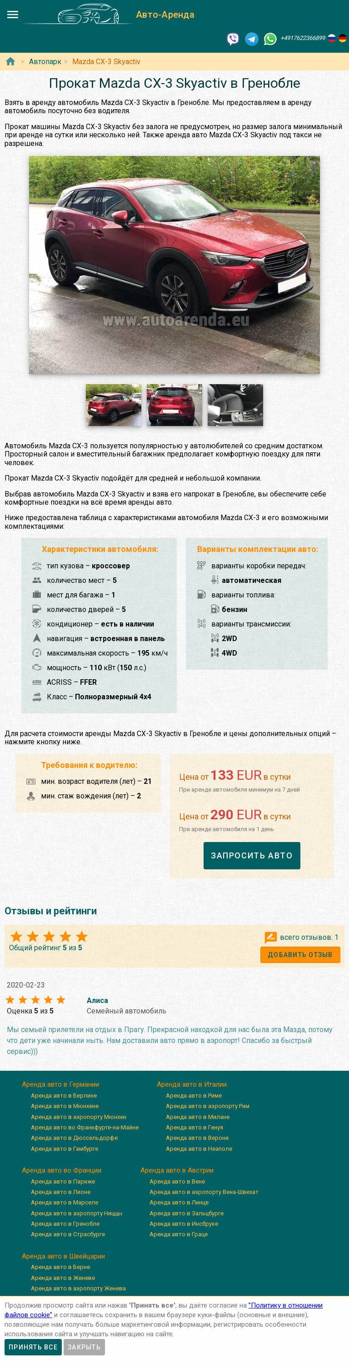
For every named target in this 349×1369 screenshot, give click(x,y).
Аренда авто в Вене (177, 1181)
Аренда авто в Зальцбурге (187, 1213)
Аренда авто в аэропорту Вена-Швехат (204, 1191)
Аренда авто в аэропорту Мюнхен (78, 1116)
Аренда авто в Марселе (64, 1202)
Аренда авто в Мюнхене (65, 1106)
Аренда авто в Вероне (197, 1137)
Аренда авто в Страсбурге (68, 1234)
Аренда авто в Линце (179, 1202)
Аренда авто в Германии (60, 1084)
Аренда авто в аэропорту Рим (207, 1106)
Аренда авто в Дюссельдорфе (74, 1137)
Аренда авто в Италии (192, 1084)
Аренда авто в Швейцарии (63, 1256)
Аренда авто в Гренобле (65, 1223)
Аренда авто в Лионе (60, 1191)
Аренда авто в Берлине (64, 1095)
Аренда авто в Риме (194, 1095)
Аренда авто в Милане (197, 1116)
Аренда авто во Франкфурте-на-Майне (85, 1127)
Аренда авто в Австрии (177, 1170)
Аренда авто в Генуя (194, 1127)
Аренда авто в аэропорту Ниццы (76, 1213)
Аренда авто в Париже (63, 1181)
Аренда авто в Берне (60, 1267)
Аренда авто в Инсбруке (184, 1223)
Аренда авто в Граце (179, 1234)
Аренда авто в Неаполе (199, 1148)
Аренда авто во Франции (61, 1170)
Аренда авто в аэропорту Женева (78, 1288)
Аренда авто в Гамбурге (64, 1148)
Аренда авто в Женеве (63, 1277)
